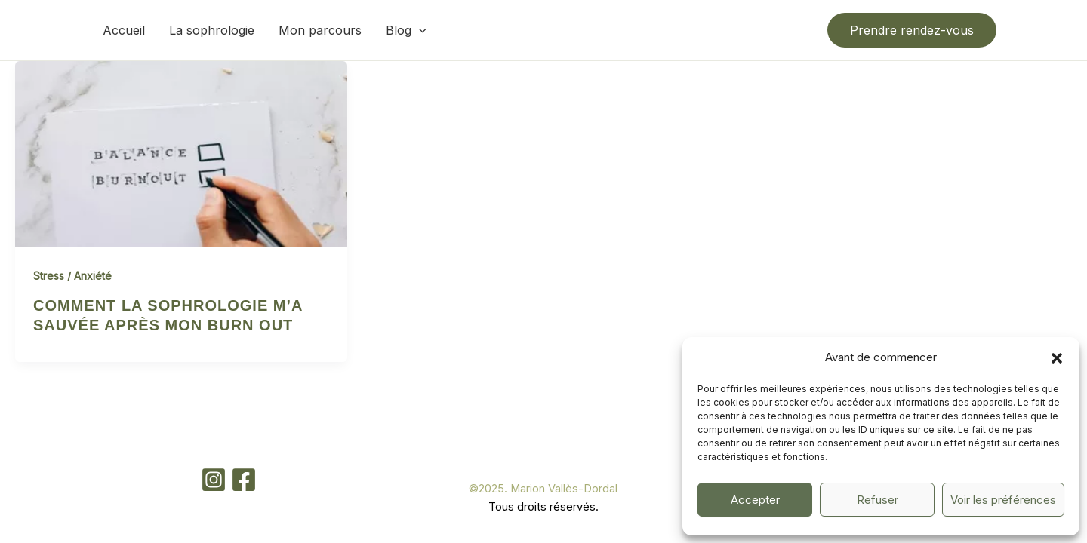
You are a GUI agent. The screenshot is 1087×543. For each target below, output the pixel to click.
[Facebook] (244, 479)
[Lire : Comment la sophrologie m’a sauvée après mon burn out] (181, 153)
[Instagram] (213, 479)
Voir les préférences (1003, 499)
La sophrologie (211, 30)
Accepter (755, 499)
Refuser (877, 499)
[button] (1056, 358)
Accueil (124, 30)
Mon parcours (320, 30)
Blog (406, 30)
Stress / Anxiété (72, 275)
